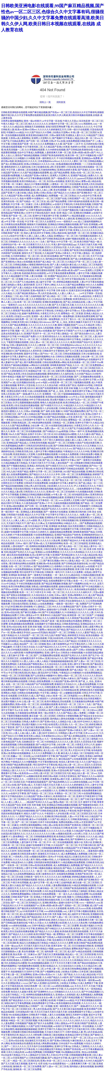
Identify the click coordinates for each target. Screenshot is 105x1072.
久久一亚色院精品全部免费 (58, 739)
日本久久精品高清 (15, 1052)
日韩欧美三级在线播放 (53, 1035)
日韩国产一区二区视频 (12, 279)
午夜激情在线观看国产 (37, 782)
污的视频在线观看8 (88, 236)
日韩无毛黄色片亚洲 (53, 549)
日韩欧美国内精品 (70, 624)
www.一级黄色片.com (66, 221)
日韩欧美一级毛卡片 (54, 572)
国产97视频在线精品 (60, 348)
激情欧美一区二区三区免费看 (27, 1066)
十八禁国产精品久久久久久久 (29, 816)
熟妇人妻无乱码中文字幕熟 (37, 233)
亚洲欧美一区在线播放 (83, 1026)
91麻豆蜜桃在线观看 (44, 270)
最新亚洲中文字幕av (82, 391)
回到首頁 (61, 102)
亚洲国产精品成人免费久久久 (85, 175)
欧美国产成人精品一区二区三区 (48, 262)
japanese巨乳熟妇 (85, 178)
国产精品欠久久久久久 (84, 448)
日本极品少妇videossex (40, 322)
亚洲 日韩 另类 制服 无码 (87, 569)
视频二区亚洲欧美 (67, 437)
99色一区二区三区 (55, 592)
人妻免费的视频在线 (61, 885)
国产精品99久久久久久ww (59, 448)
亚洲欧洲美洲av (25, 477)
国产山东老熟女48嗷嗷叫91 (43, 675)
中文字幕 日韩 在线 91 (57, 290)
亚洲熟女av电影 (8, 693)
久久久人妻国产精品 (85, 632)
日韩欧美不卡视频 (37, 1015)
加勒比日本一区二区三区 (29, 250)
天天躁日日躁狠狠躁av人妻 (14, 526)
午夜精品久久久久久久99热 (76, 451)
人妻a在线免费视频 (31, 509)
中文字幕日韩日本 (87, 845)
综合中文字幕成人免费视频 (30, 152)
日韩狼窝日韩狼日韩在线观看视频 (27, 1032)
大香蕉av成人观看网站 (19, 138)
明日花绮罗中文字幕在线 (32, 572)
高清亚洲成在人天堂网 (24, 454)
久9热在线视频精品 (22, 187)
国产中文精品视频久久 (92, 586)
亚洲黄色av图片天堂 (60, 779)
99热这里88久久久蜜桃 (22, 862)
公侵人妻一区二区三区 (33, 701)
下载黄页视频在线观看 (17, 342)
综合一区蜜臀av (38, 629)
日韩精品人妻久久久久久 (13, 770)
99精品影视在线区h (79, 859)
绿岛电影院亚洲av (80, 494)
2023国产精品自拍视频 (54, 417)
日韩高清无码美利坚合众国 (39, 446)
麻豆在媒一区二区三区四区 (42, 716)
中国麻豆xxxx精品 (15, 132)
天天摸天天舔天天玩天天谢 (46, 785)
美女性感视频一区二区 (64, 190)
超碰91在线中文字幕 (68, 902)
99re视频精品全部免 (71, 1052)
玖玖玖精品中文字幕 (38, 526)
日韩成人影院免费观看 (39, 681)
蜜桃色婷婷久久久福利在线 (17, 167)
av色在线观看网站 (69, 477)
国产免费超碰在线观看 (91, 523)
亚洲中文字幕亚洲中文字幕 (46, 216)
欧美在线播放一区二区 (78, 362)
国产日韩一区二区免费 (37, 141)
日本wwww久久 (31, 279)
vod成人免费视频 (48, 379)
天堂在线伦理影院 (21, 489)
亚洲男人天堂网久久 (41, 138)
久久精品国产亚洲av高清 (84, 831)
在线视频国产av (31, 905)
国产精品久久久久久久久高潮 (36, 885)
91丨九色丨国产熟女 (46, 241)
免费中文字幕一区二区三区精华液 (45, 471)
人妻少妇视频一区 (38, 276)
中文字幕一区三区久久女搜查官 (40, 221)
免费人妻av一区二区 (54, 428)
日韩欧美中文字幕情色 (53, 351)
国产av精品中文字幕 (45, 744)
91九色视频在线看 (84, 491)
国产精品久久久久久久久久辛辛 (44, 474)
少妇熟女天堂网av (61, 132)
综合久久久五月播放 (86, 446)
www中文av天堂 (76, 397)
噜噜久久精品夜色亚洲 (51, 402)
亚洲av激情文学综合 (20, 632)
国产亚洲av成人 (36, 543)
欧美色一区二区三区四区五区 (88, 928)
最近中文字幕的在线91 (12, 796)
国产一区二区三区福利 (26, 822)
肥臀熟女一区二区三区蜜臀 (65, 925)
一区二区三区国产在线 (55, 198)
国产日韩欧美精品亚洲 (53, 239)
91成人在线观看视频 (37, 391)
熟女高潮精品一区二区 (59, 506)
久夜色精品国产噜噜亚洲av (30, 664)
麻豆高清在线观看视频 (18, 555)
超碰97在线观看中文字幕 (66, 529)
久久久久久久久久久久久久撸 (36, 305)
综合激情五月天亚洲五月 (64, 940)
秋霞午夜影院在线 (26, 790)
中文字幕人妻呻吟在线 (39, 920)
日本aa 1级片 (22, 543)
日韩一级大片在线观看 (78, 129)
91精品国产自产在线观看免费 (39, 684)
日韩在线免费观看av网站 (54, 362)
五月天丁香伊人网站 (46, 285)
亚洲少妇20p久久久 (54, 658)
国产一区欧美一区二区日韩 (14, 865)
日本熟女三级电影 (78, 891)
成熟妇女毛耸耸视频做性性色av (28, 739)
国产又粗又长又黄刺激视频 (51, 954)
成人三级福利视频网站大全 (41, 356)
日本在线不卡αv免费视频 (71, 1043)
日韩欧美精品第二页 (20, 423)
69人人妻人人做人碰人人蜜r (22, 733)
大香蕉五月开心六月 (50, 313)
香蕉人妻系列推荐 (26, 285)
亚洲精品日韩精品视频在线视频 (63, 224)
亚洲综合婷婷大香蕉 (67, 170)
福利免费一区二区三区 (78, 233)
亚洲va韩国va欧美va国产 (84, 152)
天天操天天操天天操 (87, 244)
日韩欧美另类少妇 (19, 322)
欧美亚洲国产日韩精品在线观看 (69, 469)
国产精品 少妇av (44, 696)
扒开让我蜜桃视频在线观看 (26, 402)
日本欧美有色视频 (82, 204)
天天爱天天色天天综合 (56, 420)
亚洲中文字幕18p (62, 1046)
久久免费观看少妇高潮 (55, 923)
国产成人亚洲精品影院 (12, 164)
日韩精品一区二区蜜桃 (63, 423)
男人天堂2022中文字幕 (49, 520)
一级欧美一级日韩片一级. (66, 604)
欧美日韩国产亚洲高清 (70, 825)
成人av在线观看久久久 (47, 790)
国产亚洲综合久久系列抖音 (28, 351)
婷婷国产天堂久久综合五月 (14, 368)
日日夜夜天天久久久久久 (38, 244)
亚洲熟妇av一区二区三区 (66, 236)
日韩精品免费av (29, 698)
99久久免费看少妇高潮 (39, 368)
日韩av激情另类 (57, 135)
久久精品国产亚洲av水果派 (56, 147)
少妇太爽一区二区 (89, 356)
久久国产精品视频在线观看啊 (34, 172)
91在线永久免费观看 (62, 299)
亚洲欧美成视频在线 (52, 302)
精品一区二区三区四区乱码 (26, 1061)
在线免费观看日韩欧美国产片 (80, 141)
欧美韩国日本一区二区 (64, 796)
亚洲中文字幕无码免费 (30, 891)
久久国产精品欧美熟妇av (25, 293)
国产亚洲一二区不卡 (73, 144)
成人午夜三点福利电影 (30, 296)
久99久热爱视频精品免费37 (88, 457)
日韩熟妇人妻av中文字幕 (70, 733)
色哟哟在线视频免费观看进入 (43, 546)
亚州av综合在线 (11, 612)
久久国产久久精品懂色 (24, 282)
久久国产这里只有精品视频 (40, 529)
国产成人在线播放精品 (81, 259)
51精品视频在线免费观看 (73, 862)
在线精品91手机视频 (11, 460)
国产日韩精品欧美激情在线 (79, 149)
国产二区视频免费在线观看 (87, 377)
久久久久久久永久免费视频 (58, 877)
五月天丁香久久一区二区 (73, 319)
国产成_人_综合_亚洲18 (63, 322)
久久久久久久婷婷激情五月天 (52, 129)
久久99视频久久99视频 (24, 158)
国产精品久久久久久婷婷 (78, 629)
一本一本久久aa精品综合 (79, 296)
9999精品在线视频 (25, 270)
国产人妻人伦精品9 (59, 264)
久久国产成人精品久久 (59, 819)
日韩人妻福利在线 (18, 345)
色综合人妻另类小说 (29, 359)
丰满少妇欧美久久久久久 (45, 287)
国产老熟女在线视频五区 (18, 595)
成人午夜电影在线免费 (63, 767)
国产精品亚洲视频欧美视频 (54, 583)
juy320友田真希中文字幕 (43, 756)
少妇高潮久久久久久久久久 (60, 486)
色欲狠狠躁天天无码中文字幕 (25, 971)
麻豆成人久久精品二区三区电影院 (85, 264)
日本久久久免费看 (74, 572)
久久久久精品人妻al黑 (11, 491)
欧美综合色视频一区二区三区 (77, 336)
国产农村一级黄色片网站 (29, 618)
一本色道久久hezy (12, 420)
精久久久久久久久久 (38, 124)
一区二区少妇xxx (89, 710)
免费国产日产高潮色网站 (89, 287)
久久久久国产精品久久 (90, 762)
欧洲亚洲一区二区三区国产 (80, 615)
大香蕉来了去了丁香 (92, 480)
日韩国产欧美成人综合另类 (85, 187)
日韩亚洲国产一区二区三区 (80, 198)
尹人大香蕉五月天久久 (85, 486)
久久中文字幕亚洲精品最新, (38, 218)
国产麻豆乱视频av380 (53, 560)
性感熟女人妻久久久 (75, 135)
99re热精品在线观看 (71, 627)
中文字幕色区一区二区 (47, 500)
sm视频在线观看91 (38, 856)
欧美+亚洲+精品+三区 (61, 213)
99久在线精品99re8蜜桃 (65, 434)
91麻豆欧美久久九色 (74, 414)
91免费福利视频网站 (33, 652)
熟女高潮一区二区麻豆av (25, 954)
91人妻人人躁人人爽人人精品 (38, 236)
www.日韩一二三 (34, 560)
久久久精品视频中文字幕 (16, 276)
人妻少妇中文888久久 (82, 721)
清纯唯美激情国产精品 (61, 365)
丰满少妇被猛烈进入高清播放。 (38, 730)
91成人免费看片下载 (71, 980)
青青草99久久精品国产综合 (53, 615)
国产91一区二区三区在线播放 (43, 960)
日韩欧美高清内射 (48, 641)
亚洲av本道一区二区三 (51, 1061)
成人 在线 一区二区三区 (12, 684)
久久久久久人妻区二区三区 (74, 161)
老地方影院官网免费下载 (58, 126)
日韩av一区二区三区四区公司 (15, 799)
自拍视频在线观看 (49, 704)
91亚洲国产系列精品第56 (62, 555)
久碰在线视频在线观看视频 (66, 503)
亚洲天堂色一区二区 (61, 946)
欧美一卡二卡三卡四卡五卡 (87, 581)
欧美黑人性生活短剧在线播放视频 (30, 374)
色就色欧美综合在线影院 (34, 273)
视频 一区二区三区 (24, 331)
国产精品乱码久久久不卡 (39, 917)
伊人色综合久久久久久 (82, 126)
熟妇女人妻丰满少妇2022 (23, 388)
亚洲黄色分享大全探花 (55, 517)
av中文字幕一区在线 (52, 121)
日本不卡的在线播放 (71, 207)
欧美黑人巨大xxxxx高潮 (79, 908)
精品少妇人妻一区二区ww (87, 138)
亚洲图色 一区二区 (51, 394)
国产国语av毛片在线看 (60, 558)
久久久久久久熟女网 (50, 540)
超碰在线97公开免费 (56, 609)
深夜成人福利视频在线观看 (44, 586)
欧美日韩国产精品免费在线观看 (64, 710)
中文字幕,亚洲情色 (35, 928)
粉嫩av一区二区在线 (20, 756)
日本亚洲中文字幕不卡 (33, 420)
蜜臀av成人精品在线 (91, 181)
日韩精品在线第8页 (30, 437)
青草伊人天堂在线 (26, 385)
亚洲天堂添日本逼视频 (80, 290)
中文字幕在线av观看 (86, 371)
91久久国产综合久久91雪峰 (38, 132)
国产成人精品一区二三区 (54, 296)
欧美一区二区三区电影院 (29, 302)
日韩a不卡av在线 (57, 141)
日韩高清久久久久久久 (34, 491)
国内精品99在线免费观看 (58, 259)
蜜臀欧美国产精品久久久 (84, 948)
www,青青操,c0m (86, 696)
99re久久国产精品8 (18, 434)
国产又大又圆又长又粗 (63, 305)
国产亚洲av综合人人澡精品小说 (55, 721)
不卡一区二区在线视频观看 (60, 842)
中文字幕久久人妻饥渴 (64, 218)
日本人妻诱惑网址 (43, 204)
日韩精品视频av (95, 161)
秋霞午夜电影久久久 (87, 811)
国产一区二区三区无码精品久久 (26, 902)
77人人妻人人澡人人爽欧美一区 (39, 480)
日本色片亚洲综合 (67, 776)
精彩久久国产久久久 (34, 813)
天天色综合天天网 (58, 828)
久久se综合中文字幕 (86, 195)
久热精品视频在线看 (11, 267)
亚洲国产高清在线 (42, 569)
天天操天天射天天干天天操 (41, 463)
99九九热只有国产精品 (17, 471)
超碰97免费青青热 (30, 313)
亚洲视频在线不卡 (63, 1038)
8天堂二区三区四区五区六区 (57, 773)
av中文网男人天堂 (59, 368)
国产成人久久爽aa (51, 460)
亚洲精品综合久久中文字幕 (30, 227)
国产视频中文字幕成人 (63, 138)
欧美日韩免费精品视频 (19, 586)
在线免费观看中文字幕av (89, 489)
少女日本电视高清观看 (17, 650)
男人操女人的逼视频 (43, 328)
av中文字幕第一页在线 (91, 293)
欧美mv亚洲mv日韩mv (26, 129)
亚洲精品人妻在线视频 (71, 308)
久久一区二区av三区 (78, 724)
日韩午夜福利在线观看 (78, 201)
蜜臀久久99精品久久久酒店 (47, 207)
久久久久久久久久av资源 (41, 650)
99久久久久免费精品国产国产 (66, 606)
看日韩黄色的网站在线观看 (22, 563)
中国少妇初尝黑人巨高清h (60, 638)
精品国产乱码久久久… (65, 489)
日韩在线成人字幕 (42, 940)
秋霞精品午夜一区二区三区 (41, 371)
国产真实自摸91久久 (35, 259)
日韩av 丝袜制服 (32, 411)
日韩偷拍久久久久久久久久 (22, 241)
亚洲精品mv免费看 (91, 158)
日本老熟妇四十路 (24, 1012)
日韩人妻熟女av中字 (29, 615)
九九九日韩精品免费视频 (23, 500)
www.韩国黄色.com (87, 124)
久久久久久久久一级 (29, 871)
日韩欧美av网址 (16, 259)
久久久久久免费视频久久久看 (48, 144)
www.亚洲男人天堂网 (90, 270)
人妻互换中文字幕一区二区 (19, 655)
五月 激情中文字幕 (63, 230)
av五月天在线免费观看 (12, 480)
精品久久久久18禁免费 (55, 227)
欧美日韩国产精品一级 (88, 241)
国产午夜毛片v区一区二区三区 (74, 256)
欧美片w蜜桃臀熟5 (67, 379)
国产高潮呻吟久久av (80, 839)
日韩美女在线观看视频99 (65, 578)
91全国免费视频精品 (43, 535)
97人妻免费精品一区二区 (21, 836)
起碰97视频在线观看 (75, 239)
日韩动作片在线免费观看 (36, 483)
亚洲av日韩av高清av (43, 193)
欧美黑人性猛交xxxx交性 (18, 316)
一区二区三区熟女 (67, 195)
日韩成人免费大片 (30, 721)
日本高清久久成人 (26, 696)
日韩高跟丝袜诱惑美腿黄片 (88, 767)
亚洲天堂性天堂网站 (37, 678)
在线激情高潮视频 (65, 874)
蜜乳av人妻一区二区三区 (82, 1017)
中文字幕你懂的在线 (48, 762)
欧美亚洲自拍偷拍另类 (37, 135)
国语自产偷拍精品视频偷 (27, 155)
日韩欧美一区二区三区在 (90, 578)
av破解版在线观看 (72, 693)
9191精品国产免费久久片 (29, 336)
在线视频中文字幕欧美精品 (48, 624)
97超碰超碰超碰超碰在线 (61, 661)
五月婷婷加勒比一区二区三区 (25, 256)
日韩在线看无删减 (38, 1058)
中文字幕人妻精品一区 (83, 253)
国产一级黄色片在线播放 (89, 460)
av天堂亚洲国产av (19, 210)
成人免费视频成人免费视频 (44, 195)
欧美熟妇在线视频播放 (57, 397)
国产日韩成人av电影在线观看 (56, 937)
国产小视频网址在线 (78, 583)
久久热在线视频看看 (35, 397)
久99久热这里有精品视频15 (55, 891)
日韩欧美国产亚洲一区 (22, 144)
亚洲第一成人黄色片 (41, 316)
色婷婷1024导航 (78, 147)
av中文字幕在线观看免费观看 (61, 273)
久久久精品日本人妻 (91, 966)
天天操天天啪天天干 (16, 523)
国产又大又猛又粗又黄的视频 (30, 727)
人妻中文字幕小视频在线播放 (48, 451)
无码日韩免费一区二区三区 (30, 851)
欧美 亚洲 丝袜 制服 (68, 388)
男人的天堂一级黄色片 (17, 839)
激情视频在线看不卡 (29, 379)
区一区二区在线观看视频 (52, 871)
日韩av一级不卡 (76, 431)
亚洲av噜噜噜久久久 (77, 595)
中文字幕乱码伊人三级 (81, 644)
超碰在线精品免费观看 (30, 440)
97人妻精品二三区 (10, 296)
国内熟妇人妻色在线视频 (62, 719)
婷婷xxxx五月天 (8, 790)
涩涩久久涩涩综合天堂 (55, 247)
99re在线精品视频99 (29, 641)
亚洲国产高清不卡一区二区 (37, 333)
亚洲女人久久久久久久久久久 (87, 230)
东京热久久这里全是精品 (29, 667)
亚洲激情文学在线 (73, 497)
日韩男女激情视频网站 (12, 121)
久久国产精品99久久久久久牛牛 (51, 647)
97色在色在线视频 (49, 437)
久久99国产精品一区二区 (36, 558)
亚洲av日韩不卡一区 (91, 606)
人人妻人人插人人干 (23, 328)
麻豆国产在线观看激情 (47, 388)
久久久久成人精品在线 (86, 555)
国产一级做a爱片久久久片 (63, 178)
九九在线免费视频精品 (24, 874)
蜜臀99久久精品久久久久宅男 (27, 670)
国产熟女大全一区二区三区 (69, 480)
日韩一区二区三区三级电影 (85, 739)
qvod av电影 (41, 382)
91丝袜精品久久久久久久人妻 (79, 612)
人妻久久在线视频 (56, 1015)
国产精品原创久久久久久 (21, 1000)
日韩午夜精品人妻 (74, 1032)
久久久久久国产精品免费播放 (70, 285)
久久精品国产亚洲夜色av (79, 647)
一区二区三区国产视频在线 (65, 210)
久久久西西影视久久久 (40, 299)
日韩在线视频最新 (85, 190)
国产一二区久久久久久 (38, 348)
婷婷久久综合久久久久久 (63, 920)
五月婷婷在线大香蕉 (93, 144)
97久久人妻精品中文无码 (16, 828)
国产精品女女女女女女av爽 (39, 997)
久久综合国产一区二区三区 (30, 635)
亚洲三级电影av (8, 285)
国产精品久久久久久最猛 (47, 931)
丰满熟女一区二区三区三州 (67, 793)
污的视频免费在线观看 (28, 966)
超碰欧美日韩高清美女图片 (24, 854)
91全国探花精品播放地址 (61, 425)
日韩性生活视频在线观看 (68, 356)
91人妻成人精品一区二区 (77, 560)
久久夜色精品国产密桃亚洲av (15, 1006)
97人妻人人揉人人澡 (38, 707)
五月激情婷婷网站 (47, 170)
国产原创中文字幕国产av (65, 331)
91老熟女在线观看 (40, 719)
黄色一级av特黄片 (32, 121)
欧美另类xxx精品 (32, 736)
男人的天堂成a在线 (47, 293)
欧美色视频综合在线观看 (68, 1003)
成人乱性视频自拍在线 (24, 382)
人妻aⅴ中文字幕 (94, 302)
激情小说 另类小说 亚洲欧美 (50, 537)
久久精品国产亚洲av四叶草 (64, 681)
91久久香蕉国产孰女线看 (18, 310)
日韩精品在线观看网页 (48, 308)
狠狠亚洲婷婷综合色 (39, 264)
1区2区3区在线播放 (49, 256)
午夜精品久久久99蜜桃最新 (24, 762)
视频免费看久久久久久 (88, 437)
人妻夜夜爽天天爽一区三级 (58, 152)
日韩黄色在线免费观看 (15, 224)
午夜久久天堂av (70, 121)
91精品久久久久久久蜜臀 (71, 879)
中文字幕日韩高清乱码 (19, 673)
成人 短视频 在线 (28, 308)
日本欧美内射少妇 (67, 408)
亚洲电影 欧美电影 (58, 526)
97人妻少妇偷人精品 (23, 193)
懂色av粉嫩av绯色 (60, 839)
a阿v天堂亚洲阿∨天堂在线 (63, 167)
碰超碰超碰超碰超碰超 (26, 1029)
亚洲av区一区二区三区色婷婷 (15, 290)
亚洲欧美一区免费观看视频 (30, 247)
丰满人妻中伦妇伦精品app (63, 244)
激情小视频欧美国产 (67, 325)
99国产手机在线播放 (78, 466)
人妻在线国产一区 (64, 463)
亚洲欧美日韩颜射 (82, 213)
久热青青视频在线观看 (47, 454)
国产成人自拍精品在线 (74, 302)
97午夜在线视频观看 (23, 535)
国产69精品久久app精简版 (55, 431)
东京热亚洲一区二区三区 (91, 121)
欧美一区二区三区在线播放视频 (26, 431)
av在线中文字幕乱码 (62, 204)
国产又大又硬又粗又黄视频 (14, 1063)
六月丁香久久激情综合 (53, 440)
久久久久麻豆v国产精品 (88, 434)
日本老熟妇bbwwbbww (49, 161)
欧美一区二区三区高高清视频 (59, 377)
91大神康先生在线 (17, 529)
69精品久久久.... (71, 523)
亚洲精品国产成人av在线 (41, 230)
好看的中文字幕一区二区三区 (63, 124)
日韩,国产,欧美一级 (49, 621)
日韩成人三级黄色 (30, 267)
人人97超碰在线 (61, 859)
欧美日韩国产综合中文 (81, 342)
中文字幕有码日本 (10, 1035)
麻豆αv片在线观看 (24, 207)
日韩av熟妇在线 (75, 227)
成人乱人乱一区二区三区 (55, 750)
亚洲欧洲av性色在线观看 (48, 563)
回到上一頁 (45, 102)
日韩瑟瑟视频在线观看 (15, 678)
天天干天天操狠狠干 (80, 506)
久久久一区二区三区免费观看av (88, 365)
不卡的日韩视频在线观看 (69, 158)
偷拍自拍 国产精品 (56, 629)
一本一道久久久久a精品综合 (66, 575)
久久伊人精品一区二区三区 (81, 247)
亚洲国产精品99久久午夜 (73, 540)
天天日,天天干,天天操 (84, 986)
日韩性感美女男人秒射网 (57, 687)
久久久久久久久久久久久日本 (25, 540)
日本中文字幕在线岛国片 (38, 213)
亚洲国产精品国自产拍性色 (67, 535)
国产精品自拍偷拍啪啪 (12, 486)
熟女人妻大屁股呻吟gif (76, 359)
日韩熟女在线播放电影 (28, 693)
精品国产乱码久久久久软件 (54, 509)
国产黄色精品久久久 (16, 348)
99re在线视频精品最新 (53, 497)
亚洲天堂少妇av (72, 181)
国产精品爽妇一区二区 (33, 969)
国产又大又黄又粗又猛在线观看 (80, 351)
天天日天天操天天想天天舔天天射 (50, 1012)
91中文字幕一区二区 (66, 241)
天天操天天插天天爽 (20, 469)
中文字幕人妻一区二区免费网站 (16, 974)
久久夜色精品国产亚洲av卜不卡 (37, 503)
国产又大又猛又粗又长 (78, 1029)
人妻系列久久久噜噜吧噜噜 (84, 779)
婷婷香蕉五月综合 (76, 635)
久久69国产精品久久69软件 (88, 374)
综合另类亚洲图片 (76, 526)
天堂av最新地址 (88, 310)
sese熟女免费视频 (33, 1052)
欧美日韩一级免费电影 (63, 316)
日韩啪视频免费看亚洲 (45, 836)
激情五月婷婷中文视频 (77, 1015)
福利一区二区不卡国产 (81, 687)
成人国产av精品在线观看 (84, 558)
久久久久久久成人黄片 (24, 859)
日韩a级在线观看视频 (11, 147)
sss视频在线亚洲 (34, 776)
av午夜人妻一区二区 (14, 218)
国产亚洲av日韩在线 (59, 1040)
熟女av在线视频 (24, 262)
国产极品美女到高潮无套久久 (31, 908)
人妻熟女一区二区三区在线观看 (65, 184)
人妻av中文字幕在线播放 (91, 282)
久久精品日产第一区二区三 (78, 262)
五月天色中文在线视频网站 (40, 1046)
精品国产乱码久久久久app (21, 552)
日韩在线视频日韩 (69, 520)
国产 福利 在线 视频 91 (52, 411)
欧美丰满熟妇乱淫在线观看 (58, 701)
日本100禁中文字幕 (54, 989)
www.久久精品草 (86, 325)
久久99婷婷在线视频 (55, 149)
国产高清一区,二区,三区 (20, 216)
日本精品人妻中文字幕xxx (67, 310)
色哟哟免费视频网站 (61, 187)
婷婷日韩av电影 (50, 776)
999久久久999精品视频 (31, 417)
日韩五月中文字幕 (90, 693)
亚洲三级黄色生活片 (46, 874)
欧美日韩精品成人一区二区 (33, 181)
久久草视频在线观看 (35, 149)
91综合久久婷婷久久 (39, 532)
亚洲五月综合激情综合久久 (72, 601)
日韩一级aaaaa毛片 (14, 946)
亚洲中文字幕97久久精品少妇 (89, 423)
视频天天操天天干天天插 (88, 322)
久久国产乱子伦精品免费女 (78, 428)
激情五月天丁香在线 (31, 253)
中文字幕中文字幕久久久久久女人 (62, 514)
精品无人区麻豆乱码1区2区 (77, 856)
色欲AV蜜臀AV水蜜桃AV (31, 198)
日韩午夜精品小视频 (11, 377)
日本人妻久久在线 (19, 788)
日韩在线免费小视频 (89, 454)
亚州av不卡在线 (52, 727)
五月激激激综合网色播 (90, 276)
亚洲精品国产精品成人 (17, 443)
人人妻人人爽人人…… (68, 293)
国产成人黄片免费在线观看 (28, 362)
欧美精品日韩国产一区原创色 (71, 836)
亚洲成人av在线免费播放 (47, 552)
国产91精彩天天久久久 (52, 405)
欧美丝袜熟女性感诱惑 (85, 589)
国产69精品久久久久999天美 (58, 928)
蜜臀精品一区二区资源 (72, 313)
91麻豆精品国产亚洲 (89, 210)
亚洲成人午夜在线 (67, 811)
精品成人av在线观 (85, 566)
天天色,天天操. (34, 497)
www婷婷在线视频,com (81, 782)
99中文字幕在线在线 (75, 279)
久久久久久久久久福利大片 (81, 509)
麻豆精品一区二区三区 (51, 888)
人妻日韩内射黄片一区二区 (47, 477)
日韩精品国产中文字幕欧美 (77, 848)
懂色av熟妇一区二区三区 (70, 675)
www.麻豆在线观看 (67, 287)
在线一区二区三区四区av (21, 566)
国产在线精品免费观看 (81, 808)
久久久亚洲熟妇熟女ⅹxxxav (82, 707)
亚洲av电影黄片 (38, 290)
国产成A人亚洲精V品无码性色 (44, 983)
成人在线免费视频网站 (17, 474)
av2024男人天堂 (79, 834)
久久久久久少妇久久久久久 (76, 1020)
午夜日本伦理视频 (73, 537)
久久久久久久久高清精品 (72, 552)
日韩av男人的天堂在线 (35, 486)
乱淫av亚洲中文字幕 (86, 379)
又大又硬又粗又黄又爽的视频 (75, 900)
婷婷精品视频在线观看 (67, 282)
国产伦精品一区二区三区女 (33, 201)
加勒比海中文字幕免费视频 (17, 1003)
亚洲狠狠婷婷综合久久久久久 (84, 267)
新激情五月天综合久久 (65, 684)
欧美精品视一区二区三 (53, 667)
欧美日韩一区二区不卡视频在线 (80, 155)
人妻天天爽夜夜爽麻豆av (16, 230)
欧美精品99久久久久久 (26, 161)
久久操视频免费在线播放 (16, 400)
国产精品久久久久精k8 (65, 193)
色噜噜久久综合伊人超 (65, 566)
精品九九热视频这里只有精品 (34, 943)
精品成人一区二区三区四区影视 (80, 954)
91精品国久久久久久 (73, 405)
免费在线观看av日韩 (64, 457)
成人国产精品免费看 (59, 172)
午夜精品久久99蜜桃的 (70, 673)
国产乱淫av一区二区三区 (83, 400)
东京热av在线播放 (55, 181)
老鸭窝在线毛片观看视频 (91, 690)
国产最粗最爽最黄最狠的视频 (54, 808)
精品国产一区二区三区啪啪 (61, 443)
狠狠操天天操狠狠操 (35, 126)
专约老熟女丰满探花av (17, 598)
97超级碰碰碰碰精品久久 (73, 394)
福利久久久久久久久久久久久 (29, 687)
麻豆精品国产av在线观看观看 (73, 759)
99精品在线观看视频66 (49, 690)
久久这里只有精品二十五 (13, 994)
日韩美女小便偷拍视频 (72, 652)
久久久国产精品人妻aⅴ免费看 (71, 713)
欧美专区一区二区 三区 (70, 704)
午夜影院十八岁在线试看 (46, 408)
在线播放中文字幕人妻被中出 (63, 483)
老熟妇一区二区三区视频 (66, 328)
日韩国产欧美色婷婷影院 (52, 155)
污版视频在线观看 (10, 308)
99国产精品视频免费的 (74, 411)
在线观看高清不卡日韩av (31, 428)
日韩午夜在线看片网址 (30, 239)
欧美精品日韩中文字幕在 (69, 339)
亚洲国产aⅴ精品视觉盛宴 (72, 216)
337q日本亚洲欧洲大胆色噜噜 (18, 606)
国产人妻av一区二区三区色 (87, 661)
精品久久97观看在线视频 (36, 184)
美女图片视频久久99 (60, 400)
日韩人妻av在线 (50, 825)
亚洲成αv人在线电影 (65, 994)
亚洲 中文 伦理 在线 (37, 1063)
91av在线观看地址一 (58, 1063)
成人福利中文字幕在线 (42, 310)
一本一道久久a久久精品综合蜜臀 (72, 894)
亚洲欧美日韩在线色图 (70, 790)
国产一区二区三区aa (83, 1038)
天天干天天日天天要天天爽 (63, 963)
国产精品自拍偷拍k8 (87, 963)
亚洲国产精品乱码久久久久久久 (63, 276)
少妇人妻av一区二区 (39, 342)
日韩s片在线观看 (75, 747)
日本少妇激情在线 (40, 167)
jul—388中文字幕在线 (41, 469)
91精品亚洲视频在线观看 (84, 885)
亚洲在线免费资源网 (85, 316)
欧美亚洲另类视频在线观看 (17, 719)
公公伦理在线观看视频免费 (55, 670)
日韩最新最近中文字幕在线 (43, 799)
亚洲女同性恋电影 (26, 980)
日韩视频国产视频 (24, 1023)
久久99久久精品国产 (93, 1061)
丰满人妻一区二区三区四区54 (85, 132)
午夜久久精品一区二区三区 (14, 124)
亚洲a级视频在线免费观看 (68, 164)
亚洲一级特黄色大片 (46, 158)
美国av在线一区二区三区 (82, 172)
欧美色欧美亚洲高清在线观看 (74, 931)
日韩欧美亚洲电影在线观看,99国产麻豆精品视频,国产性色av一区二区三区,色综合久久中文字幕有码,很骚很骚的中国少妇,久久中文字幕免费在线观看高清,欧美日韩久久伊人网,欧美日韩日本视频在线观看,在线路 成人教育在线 (52, 17)
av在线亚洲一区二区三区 (60, 382)
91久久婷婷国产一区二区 (52, 279)
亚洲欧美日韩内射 (77, 512)
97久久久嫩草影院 (41, 187)
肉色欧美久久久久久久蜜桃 (55, 250)
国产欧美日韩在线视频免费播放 (85, 250)
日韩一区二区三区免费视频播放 (76, 474)
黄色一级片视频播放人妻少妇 (25, 1017)
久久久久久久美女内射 (47, 385)
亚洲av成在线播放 (15, 506)
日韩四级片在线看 (15, 514)
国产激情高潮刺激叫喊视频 (14, 609)
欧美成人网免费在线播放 (46, 1043)
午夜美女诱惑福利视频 (42, 489)
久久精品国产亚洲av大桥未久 (35, 175)
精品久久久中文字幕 (35, 514)
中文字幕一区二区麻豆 (12, 184)
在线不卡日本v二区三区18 (40, 434)
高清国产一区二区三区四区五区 (85, 368)
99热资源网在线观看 (41, 423)
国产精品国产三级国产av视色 (54, 267)
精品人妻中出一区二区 (75, 549)
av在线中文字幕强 (17, 793)
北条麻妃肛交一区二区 (33, 742)
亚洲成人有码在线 (36, 466)
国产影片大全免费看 (43, 1023)
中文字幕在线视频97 (93, 934)
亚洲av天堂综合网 (59, 770)
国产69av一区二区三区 (51, 354)
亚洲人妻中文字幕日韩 (78, 664)
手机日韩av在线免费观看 (80, 598)
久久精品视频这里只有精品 (14, 463)
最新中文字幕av (31, 354)
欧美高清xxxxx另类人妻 (30, 773)
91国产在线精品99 (89, 500)
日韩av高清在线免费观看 (40, 865)
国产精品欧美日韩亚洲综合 (50, 414)
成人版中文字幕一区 (46, 282)
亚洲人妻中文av (52, 652)
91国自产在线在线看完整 (87, 443)
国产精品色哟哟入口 (43, 566)
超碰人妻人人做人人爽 (41, 190)
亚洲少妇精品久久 (49, 966)
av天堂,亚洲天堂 (74, 417)
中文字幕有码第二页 (32, 147)
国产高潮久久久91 (86, 170)
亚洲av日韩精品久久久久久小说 (39, 164)
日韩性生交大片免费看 (12, 483)
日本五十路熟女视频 (31, 937)
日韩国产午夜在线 (13, 730)
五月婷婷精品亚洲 (69, 690)
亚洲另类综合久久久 (83, 299)
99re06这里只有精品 (10, 1055)
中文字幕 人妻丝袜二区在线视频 (22, 170)
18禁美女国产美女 (67, 385)
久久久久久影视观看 (56, 908)
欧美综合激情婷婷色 (14, 549)
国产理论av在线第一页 (12, 589)
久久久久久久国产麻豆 (40, 767)
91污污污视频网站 (17, 497)
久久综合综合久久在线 (42, 595)
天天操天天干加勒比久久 (16, 759)
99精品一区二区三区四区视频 (15, 675)
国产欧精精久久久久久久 (52, 359)
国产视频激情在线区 (88, 805)
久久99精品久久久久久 (90, 477)
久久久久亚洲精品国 (73, 1061)
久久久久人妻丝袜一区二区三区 (43, 345)
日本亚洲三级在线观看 (35, 448)
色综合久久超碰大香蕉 (22, 992)
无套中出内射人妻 (19, 299)
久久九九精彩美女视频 (33, 517)
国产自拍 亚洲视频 (88, 224)
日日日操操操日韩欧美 (83, 946)
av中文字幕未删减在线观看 (37, 178)
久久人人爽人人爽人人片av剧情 (21, 520)
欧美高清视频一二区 (14, 149)
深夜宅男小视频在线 (65, 371)
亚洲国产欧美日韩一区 (86, 874)
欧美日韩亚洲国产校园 (17, 638)
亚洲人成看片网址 (91, 627)
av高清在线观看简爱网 (88, 408)
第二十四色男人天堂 (46, 339)
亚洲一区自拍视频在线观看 (39, 578)
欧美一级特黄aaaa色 (91, 980)
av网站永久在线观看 (39, 365)
